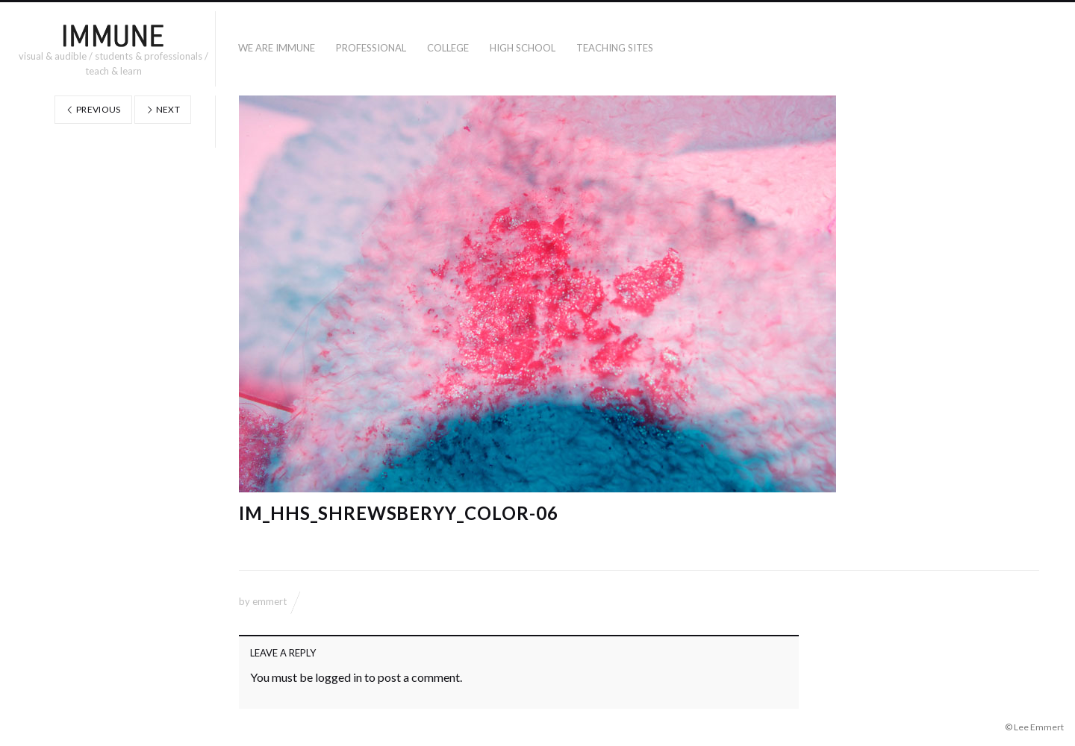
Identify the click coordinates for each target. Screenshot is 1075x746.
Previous (93, 109)
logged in (338, 677)
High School (522, 48)
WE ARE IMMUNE (276, 48)
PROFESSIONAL (371, 48)
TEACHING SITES (614, 48)
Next (163, 109)
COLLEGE (448, 48)
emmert (269, 601)
